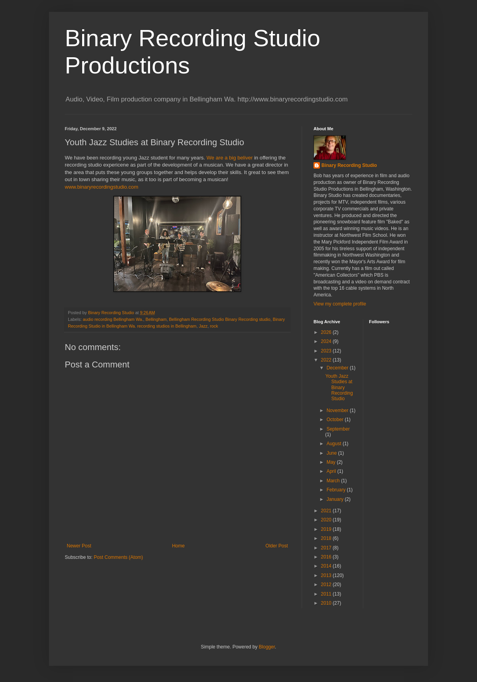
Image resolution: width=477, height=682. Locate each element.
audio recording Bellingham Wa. (113, 319)
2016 (327, 557)
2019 (327, 529)
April (332, 471)
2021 (327, 510)
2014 (327, 566)
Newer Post (79, 546)
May (332, 462)
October (336, 419)
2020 (327, 520)
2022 (327, 360)
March (334, 480)
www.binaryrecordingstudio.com (101, 187)
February (337, 490)
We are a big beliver (230, 158)
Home (178, 546)
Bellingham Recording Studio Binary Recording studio (219, 319)
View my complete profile (340, 304)
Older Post (276, 546)
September (338, 429)
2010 (327, 603)
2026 (327, 332)
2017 (327, 548)
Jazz (203, 326)
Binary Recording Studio (349, 165)
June (332, 453)
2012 (327, 584)
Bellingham (155, 319)
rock (214, 326)
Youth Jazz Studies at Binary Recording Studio (339, 387)
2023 (327, 351)
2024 (327, 341)
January (336, 499)
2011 (327, 594)
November (338, 410)
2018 (327, 538)
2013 (327, 575)
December (338, 368)
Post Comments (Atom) (118, 557)
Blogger (267, 647)
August (335, 443)
